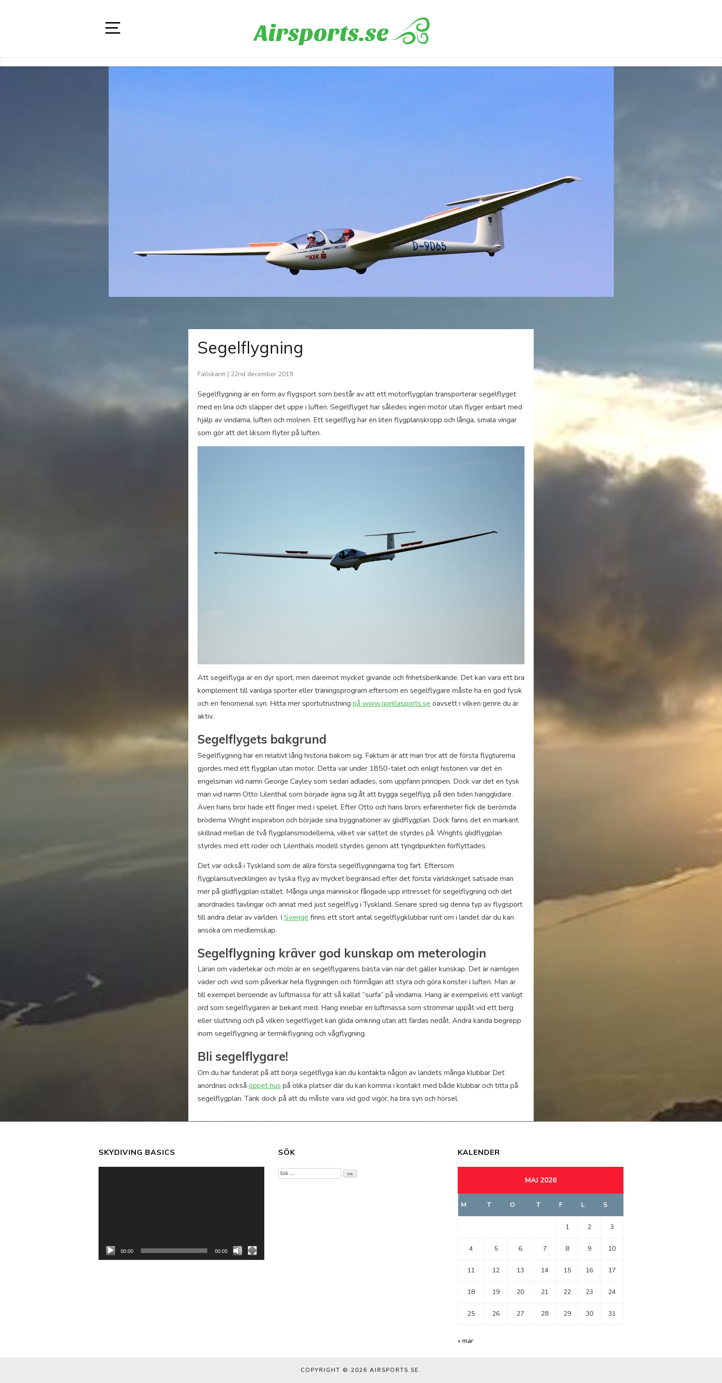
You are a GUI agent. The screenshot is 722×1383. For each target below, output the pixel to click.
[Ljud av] (237, 1250)
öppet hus (265, 1086)
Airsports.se (394, 1370)
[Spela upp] (110, 1250)
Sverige (296, 917)
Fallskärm (212, 374)
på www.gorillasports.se (392, 703)
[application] (181, 1213)
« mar (465, 1340)
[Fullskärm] (252, 1250)
